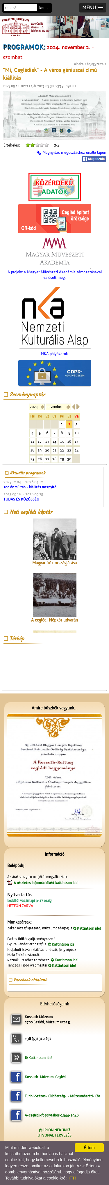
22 (62, 450)
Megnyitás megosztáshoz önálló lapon (74, 152)
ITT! (72, 1178)
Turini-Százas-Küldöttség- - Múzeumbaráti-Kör (62, 1096)
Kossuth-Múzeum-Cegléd (45, 1077)
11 (32, 441)
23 (69, 450)
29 (62, 459)
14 (54, 441)
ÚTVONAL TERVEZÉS (54, 1135)
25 (32, 459)
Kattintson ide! (89, 928)
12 (40, 441)
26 (40, 459)
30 (69, 459)
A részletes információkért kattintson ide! (46, 883)
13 (47, 441)
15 (62, 441)
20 (47, 450)
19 (40, 450)
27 (47, 459)
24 (76, 450)
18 (32, 450)
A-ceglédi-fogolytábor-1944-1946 (51, 1115)
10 (76, 433)
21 (54, 450)
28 (54, 459)
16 (69, 441)
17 (76, 441)
